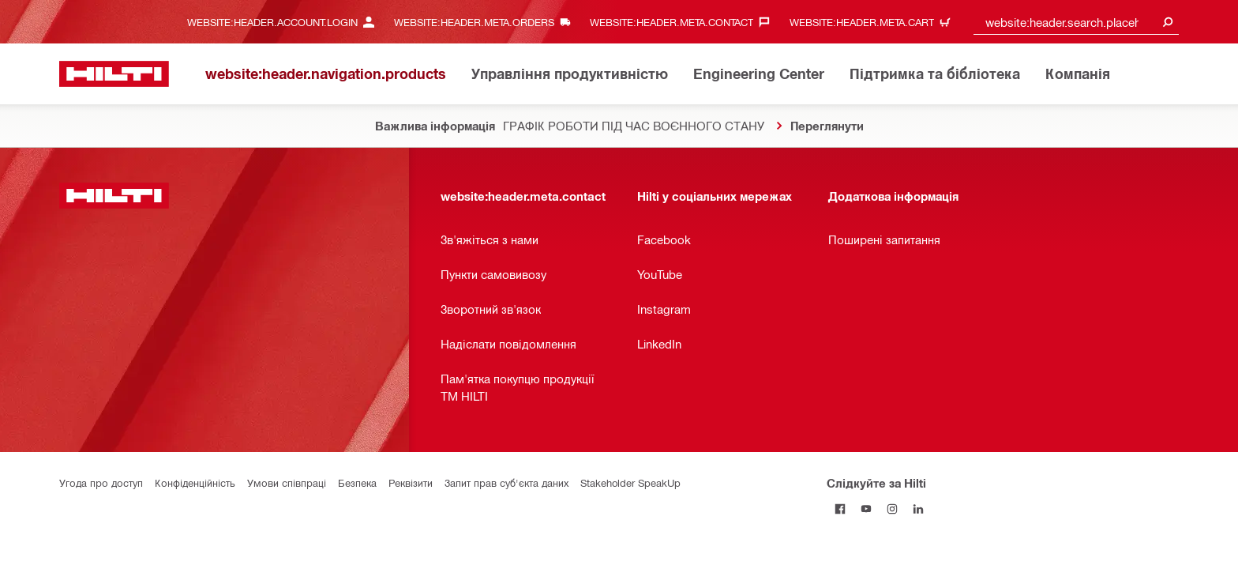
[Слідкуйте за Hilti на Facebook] (840, 509)
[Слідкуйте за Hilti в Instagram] (892, 509)
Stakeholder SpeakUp (630, 482)
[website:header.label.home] (114, 74)
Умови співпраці (286, 482)
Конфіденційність (195, 482)
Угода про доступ (101, 482)
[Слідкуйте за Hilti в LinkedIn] (918, 509)
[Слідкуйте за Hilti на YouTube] (866, 509)
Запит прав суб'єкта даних (506, 482)
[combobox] (1076, 22)
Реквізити (410, 482)
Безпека (357, 482)
